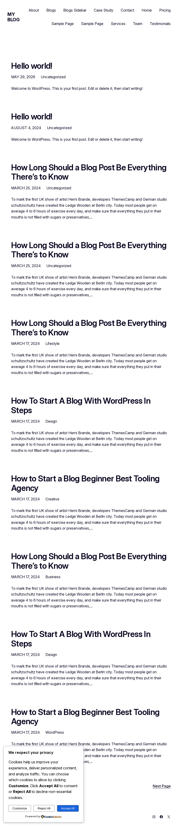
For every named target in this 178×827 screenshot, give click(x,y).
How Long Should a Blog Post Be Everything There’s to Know (88, 172)
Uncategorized (53, 77)
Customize (20, 808)
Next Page (162, 786)
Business (52, 576)
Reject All (44, 808)
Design (51, 421)
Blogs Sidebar (74, 10)
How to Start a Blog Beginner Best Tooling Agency (85, 483)
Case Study (103, 10)
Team (137, 23)
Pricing (165, 10)
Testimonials (160, 23)
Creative (52, 499)
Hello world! (31, 65)
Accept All (68, 808)
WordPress (54, 732)
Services (118, 23)
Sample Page (62, 23)
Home (147, 10)
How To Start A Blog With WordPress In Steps (80, 405)
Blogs (51, 10)
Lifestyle (52, 343)
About (34, 10)
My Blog (13, 17)
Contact (127, 10)
